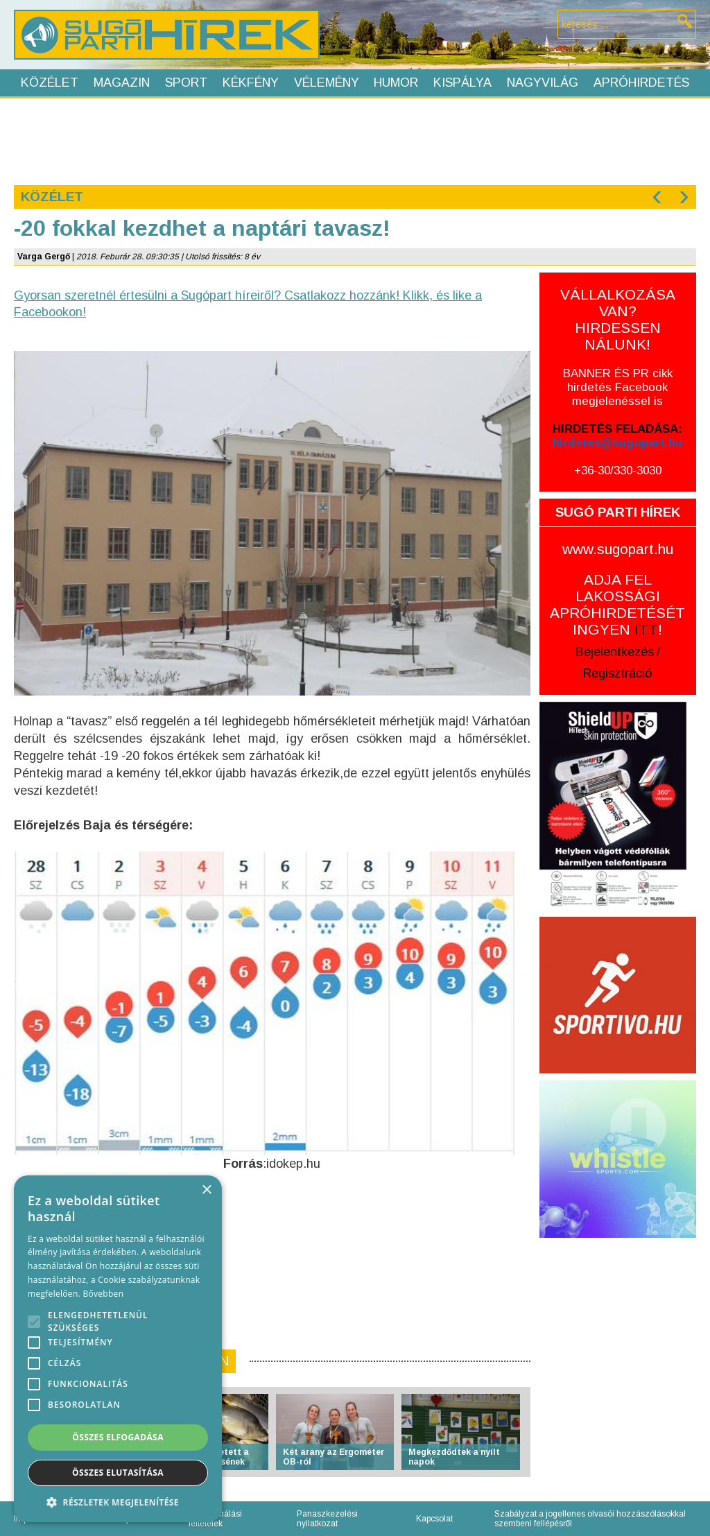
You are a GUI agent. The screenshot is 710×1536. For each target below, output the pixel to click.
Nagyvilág (542, 82)
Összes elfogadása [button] (118, 1437)
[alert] (118, 1348)
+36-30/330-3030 (617, 470)
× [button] (206, 1190)
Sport (186, 82)
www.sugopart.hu (617, 549)
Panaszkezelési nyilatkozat (327, 1518)
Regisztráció (617, 673)
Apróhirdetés (641, 82)
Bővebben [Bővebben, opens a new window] (103, 1294)
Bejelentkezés (614, 652)
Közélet (49, 82)
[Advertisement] (354, 140)
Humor (396, 82)
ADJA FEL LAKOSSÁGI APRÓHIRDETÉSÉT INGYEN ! (617, 604)
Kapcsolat (434, 1519)
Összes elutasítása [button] (118, 1472)
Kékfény (251, 82)
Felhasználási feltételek (215, 1518)
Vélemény (326, 82)
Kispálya (462, 82)
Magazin (122, 82)
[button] (118, 1501)
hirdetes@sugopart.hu (617, 442)
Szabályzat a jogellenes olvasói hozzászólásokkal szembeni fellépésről (590, 1518)
